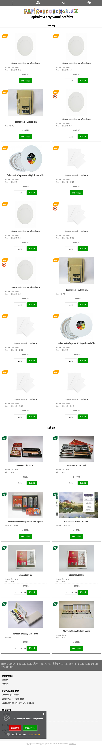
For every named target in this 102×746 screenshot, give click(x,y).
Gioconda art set (25, 574)
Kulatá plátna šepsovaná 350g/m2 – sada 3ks (76, 343)
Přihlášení (6, 713)
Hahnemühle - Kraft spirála (25, 121)
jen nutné (15, 727)
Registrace (6, 717)
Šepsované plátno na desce (76, 175)
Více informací (34, 734)
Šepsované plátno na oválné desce (25, 63)
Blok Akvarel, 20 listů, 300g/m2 (76, 521)
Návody (5, 679)
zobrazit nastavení (18, 734)
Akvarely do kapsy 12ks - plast (25, 633)
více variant (25, 80)
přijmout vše (30, 727)
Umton (64, 635)
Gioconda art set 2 (76, 574)
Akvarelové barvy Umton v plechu (76, 631)
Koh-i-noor (14, 469)
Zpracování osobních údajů (13, 698)
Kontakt (5, 683)
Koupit (83, 80)
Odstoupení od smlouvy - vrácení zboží (18, 702)
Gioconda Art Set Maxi (76, 465)
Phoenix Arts (15, 67)
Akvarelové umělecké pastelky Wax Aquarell (25, 521)
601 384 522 (67, 663)
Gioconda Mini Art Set (25, 465)
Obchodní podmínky (10, 694)
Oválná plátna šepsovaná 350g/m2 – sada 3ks (25, 175)
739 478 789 (45, 663)
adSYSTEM (72, 744)
